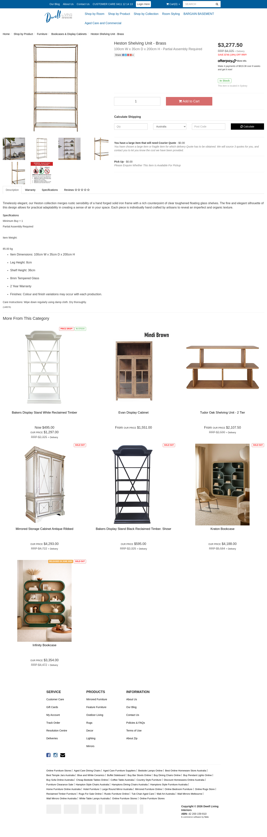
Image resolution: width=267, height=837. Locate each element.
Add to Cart (189, 101)
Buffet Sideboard (116, 775)
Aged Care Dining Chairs (87, 770)
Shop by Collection (146, 13)
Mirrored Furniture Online (148, 789)
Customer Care (55, 699)
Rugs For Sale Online (90, 793)
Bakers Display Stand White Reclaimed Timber (44, 412)
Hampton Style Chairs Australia (92, 784)
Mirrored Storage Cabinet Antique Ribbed (44, 529)
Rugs (89, 722)
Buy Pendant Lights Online (197, 775)
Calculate (247, 126)
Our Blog (55, 4)
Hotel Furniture (91, 789)
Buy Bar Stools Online (139, 775)
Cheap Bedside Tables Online (92, 779)
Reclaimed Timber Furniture (61, 793)
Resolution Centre (56, 730)
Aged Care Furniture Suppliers (119, 770)
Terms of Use (133, 730)
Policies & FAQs (135, 722)
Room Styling (171, 13)
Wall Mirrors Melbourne (189, 793)
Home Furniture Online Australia (63, 789)
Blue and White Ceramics (91, 775)
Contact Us (83, 4)
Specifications (50, 189)
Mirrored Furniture (96, 699)
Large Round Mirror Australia (117, 789)
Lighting (90, 738)
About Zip (131, 738)
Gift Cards (52, 707)
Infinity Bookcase (45, 645)
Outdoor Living (94, 714)
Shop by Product (119, 13)
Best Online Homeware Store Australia (185, 770)
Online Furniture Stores (58, 770)
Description (12, 189)
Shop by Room (94, 13)
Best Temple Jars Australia (60, 775)
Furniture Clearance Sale (59, 784)
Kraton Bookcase (222, 529)
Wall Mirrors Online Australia (61, 798)
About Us (68, 4)
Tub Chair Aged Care (142, 793)
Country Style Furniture (148, 779)
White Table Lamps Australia (94, 798)
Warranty (30, 189)
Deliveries (52, 738)
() (173, 4)
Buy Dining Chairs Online (167, 775)
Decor (89, 730)
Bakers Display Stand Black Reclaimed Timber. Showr (133, 529)
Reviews (77, 189)
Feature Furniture (96, 707)
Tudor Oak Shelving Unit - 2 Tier (222, 412)
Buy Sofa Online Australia (60, 779)
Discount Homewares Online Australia (184, 779)
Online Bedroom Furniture (178, 789)
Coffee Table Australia (122, 779)
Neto (206, 817)
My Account (53, 714)
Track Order (53, 722)
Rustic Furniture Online (116, 793)
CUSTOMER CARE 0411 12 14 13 (113, 4)
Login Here (143, 4)
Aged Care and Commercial (103, 23)
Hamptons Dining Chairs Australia (130, 784)
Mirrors (90, 746)
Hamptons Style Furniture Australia (169, 784)
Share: (124, 55)
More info (232, 61)
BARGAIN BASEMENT (199, 13)
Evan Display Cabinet (133, 412)
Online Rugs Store (205, 789)
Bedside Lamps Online (150, 770)
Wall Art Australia (166, 793)
